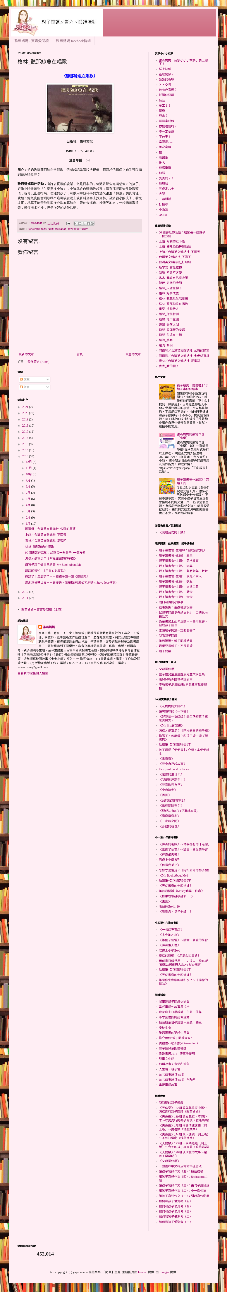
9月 (28, 480)
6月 (28, 499)
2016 (25, 437)
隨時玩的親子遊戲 (171, 1102)
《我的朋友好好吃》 (172, 800)
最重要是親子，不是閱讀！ (177, 646)
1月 (28, 523)
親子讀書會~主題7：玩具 (176, 566)
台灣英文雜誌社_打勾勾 (175, 262)
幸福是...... (166, 142)
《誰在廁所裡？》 (171, 805)
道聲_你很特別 (169, 314)
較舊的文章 (133, 354)
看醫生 (163, 157)
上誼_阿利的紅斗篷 (172, 241)
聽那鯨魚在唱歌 (78, 229)
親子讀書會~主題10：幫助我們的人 (182, 550)
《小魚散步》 (168, 790)
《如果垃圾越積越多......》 (176, 896)
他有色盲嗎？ (168, 90)
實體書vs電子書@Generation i (178, 1043)
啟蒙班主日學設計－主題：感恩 (180, 1022)
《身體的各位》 (169, 826)
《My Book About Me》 (174, 875)
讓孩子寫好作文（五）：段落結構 (181, 1171)
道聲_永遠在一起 (170, 335)
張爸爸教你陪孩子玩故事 (176, 679)
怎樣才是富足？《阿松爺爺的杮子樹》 (51, 558)
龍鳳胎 (163, 183)
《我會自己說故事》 (172, 764)
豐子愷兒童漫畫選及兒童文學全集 (182, 674)
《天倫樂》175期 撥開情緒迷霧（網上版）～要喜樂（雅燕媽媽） (183, 1127)
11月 (29, 468)
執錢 (162, 173)
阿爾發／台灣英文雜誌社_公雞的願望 (50, 529)
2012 (25, 591)
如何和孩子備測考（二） (176, 1216)
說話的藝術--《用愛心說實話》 (46, 570)
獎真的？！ (166, 178)
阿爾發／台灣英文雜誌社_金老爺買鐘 (184, 356)
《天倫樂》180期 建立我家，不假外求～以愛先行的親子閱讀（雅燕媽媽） (185, 1118)
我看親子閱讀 (168, 635)
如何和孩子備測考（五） (176, 1201)
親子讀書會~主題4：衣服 (176, 581)
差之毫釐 (165, 147)
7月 (28, 493)
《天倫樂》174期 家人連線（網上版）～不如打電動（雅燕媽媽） (184, 1136)
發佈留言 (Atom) (39, 361)
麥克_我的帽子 (169, 366)
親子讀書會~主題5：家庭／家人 (180, 576)
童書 (51, 229)
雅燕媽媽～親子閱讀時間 (176, 641)
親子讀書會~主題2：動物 (176, 592)
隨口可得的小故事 (171, 602)
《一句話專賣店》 (171, 929)
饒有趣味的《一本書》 (174, 711)
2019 (25, 419)
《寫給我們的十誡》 (172, 532)
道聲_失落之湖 (169, 324)
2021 (25, 407)
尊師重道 (165, 167)
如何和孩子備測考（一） (176, 1222)
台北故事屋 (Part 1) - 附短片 (177, 1079)
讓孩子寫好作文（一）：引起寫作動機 (184, 1196)
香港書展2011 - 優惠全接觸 (177, 1053)
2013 (25, 456)
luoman (142, 1272)
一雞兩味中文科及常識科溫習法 (180, 1166)
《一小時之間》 (169, 821)
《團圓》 (165, 795)
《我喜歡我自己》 (171, 785)
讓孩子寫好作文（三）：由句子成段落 (184, 1185)
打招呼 (163, 204)
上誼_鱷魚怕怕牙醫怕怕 (175, 246)
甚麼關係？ (166, 74)
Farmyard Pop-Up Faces (174, 769)
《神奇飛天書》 (169, 854)
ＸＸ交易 (165, 84)
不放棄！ (165, 136)
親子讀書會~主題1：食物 (176, 597)
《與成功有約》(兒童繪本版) (178, 811)
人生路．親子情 (169, 1069)
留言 (25, 387)
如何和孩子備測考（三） (176, 1211)
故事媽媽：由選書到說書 (176, 607)
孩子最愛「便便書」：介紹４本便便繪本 (193, 387)
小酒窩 (163, 209)
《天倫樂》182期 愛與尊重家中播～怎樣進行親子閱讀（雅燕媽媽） (183, 1109)
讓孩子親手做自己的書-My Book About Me (53, 564)
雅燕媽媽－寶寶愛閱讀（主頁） (42, 609)
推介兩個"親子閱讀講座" (175, 1038)
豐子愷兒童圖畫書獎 (172, 1048)
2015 (25, 444)
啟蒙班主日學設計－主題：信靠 (180, 1012)
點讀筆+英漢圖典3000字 (175, 744)
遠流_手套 (166, 340)
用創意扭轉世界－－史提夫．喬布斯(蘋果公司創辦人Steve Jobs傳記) (71, 582)
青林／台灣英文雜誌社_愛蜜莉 (45, 540)
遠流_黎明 (166, 345)
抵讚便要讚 (166, 95)
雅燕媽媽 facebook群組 (73, 41)
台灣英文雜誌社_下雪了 (175, 257)
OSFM (163, 214)
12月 (29, 462)
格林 (44, 229)
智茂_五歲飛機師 (170, 283)
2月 (28, 517)
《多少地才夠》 (169, 935)
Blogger (164, 1272)
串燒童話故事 (168, 1084)
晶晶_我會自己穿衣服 (173, 278)
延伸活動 (34, 229)
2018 (25, 425)
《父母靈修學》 (169, 1161)
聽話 (162, 100)
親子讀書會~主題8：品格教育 (179, 560)
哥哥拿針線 (166, 121)
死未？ (163, 116)
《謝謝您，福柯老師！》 (176, 911)
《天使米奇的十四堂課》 (176, 885)
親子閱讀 (165, 651)
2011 (25, 598)
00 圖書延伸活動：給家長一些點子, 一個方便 (55, 552)
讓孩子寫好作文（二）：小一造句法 (182, 1190)
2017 (25, 431)
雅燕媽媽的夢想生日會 (174, 1032)
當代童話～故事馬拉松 (174, 1006)
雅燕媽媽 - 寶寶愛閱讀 (31, 41)
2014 (25, 450)
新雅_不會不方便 (170, 272)
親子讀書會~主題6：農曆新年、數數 (183, 571)
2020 (25, 413)
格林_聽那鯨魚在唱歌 (39, 546)
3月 (28, 511)
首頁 (80, 354)
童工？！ (165, 105)
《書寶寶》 (166, 759)
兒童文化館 (166, 1058)
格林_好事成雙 (169, 293)
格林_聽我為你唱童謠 (173, 298)
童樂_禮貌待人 (169, 309)
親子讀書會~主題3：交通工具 (179, 586)
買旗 (162, 110)
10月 (29, 474)
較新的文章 (26, 354)
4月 (28, 505)
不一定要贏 (166, 131)
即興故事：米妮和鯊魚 (174, 1064)
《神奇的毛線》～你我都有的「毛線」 (185, 844)
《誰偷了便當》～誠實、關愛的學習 (183, 849)
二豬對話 (165, 199)
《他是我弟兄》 (169, 865)
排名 (162, 162)
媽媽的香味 (166, 79)
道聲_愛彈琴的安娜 (172, 330)
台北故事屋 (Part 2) (171, 1074)
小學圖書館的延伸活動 (174, 1017)
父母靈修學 (166, 669)
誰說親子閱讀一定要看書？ (177, 630)
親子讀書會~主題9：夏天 (176, 555)
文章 (25, 379)
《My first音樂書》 (171, 725)
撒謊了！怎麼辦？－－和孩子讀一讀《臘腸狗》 (57, 576)
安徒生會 (165, 1027)
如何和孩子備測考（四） (176, 1206)
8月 (28, 486)
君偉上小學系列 (169, 859)
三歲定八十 (166, 188)
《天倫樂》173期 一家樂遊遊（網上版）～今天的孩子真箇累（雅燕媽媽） (185, 1145)
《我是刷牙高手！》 (172, 779)
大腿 (162, 193)
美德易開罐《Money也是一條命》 (181, 891)
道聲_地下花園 (169, 319)
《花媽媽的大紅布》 (172, 706)
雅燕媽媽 (61, 229)
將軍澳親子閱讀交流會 (174, 1001)
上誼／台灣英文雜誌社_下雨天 (45, 534)
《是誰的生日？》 (171, 774)
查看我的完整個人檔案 (32, 673)
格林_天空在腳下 (170, 288)
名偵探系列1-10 (169, 906)
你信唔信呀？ (168, 126)
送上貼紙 (165, 69)
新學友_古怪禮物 (170, 267)
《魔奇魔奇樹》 (169, 816)
